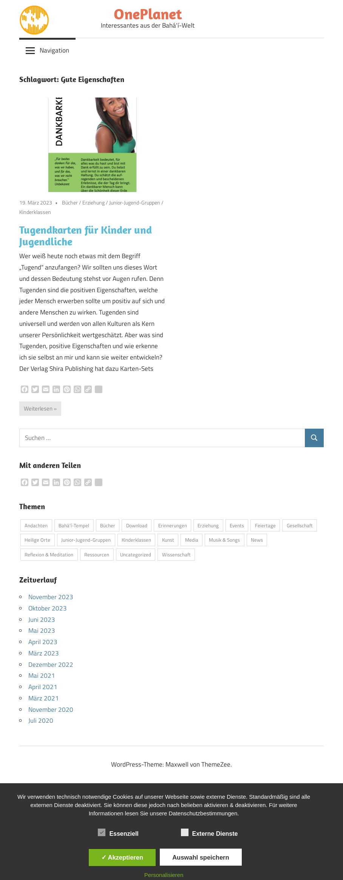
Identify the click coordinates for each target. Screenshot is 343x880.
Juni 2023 (41, 619)
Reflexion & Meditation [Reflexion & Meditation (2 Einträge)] (49, 554)
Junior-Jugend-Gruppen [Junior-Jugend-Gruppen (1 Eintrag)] (86, 540)
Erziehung (93, 202)
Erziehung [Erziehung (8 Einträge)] (208, 525)
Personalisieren (163, 875)
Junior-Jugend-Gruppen (134, 202)
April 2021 (42, 687)
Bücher (70, 202)
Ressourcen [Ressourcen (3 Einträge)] (96, 554)
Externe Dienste (209, 832)
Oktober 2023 (47, 608)
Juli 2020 (40, 720)
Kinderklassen (35, 212)
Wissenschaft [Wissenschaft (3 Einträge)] (176, 554)
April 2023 (42, 642)
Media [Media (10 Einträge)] (191, 540)
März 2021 (43, 698)
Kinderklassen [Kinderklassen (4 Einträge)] (136, 540)
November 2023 (50, 597)
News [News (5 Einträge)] (257, 540)
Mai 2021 (41, 675)
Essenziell (118, 832)
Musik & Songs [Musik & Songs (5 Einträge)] (224, 540)
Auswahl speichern (200, 857)
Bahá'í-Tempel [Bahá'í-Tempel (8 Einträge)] (74, 525)
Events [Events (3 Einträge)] (237, 525)
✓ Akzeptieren (122, 857)
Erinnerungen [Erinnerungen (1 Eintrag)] (172, 525)
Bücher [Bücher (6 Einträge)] (107, 525)
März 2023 (43, 653)
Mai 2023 (41, 630)
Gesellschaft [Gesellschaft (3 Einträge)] (300, 525)
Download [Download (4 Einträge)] (136, 525)
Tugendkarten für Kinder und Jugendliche (85, 235)
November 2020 (50, 709)
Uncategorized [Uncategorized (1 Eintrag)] (135, 554)
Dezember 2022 (50, 664)
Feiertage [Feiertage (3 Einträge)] (265, 525)
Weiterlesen (38, 408)
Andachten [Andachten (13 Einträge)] (36, 525)
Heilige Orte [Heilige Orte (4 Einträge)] (37, 540)
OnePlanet (148, 13)
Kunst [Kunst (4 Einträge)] (168, 540)
